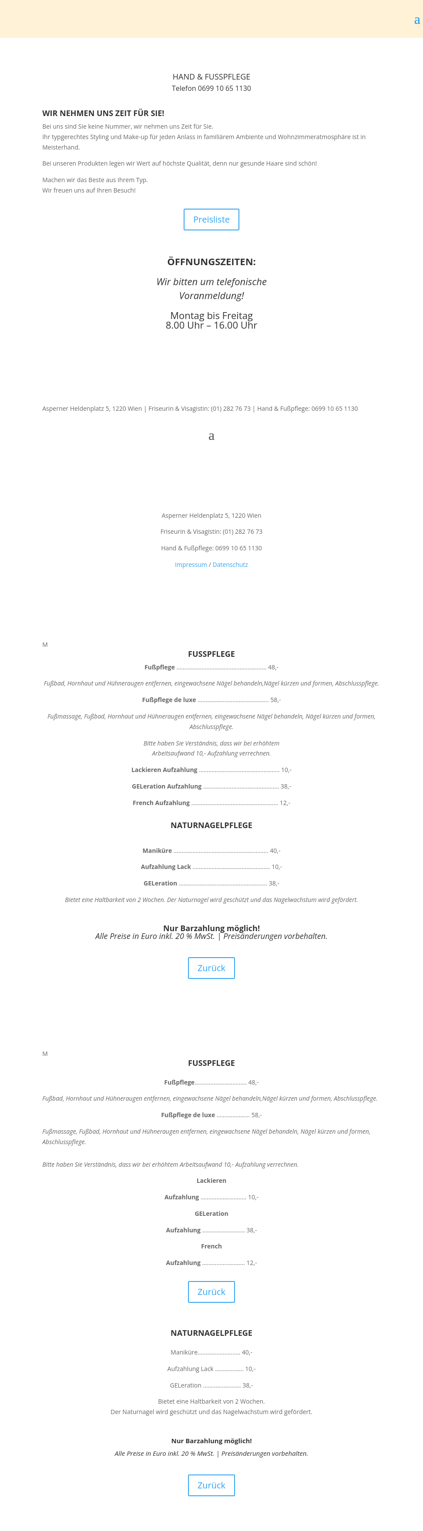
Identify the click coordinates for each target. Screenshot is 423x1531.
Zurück (211, 968)
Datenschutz (230, 564)
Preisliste (211, 219)
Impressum (191, 564)
